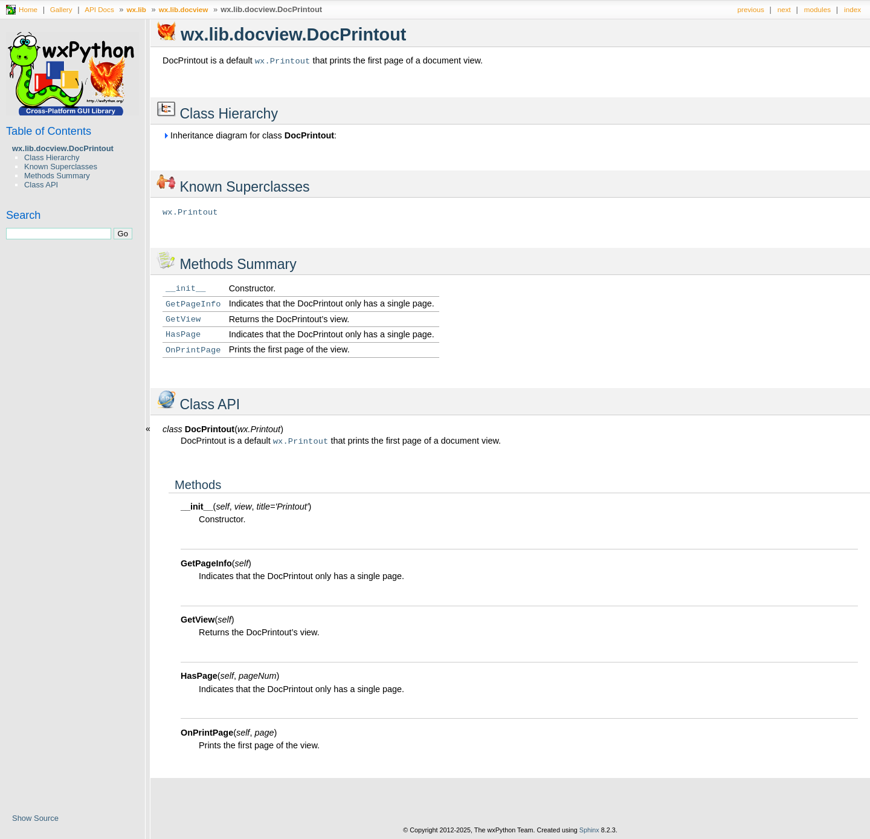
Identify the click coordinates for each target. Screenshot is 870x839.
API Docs (99, 9)
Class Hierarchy (51, 157)
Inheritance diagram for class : (250, 135)
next (784, 9)
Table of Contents (48, 131)
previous (751, 9)
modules (817, 9)
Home (28, 9)
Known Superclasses (60, 166)
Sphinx (589, 830)
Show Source (35, 818)
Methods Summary (57, 175)
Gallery (61, 9)
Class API (41, 184)
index (852, 9)
